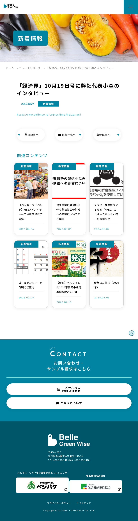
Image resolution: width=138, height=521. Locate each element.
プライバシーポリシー (59, 502)
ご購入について (69, 403)
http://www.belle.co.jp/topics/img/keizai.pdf (49, 114)
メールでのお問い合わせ (69, 389)
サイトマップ (84, 502)
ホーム (10, 68)
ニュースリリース (30, 68)
